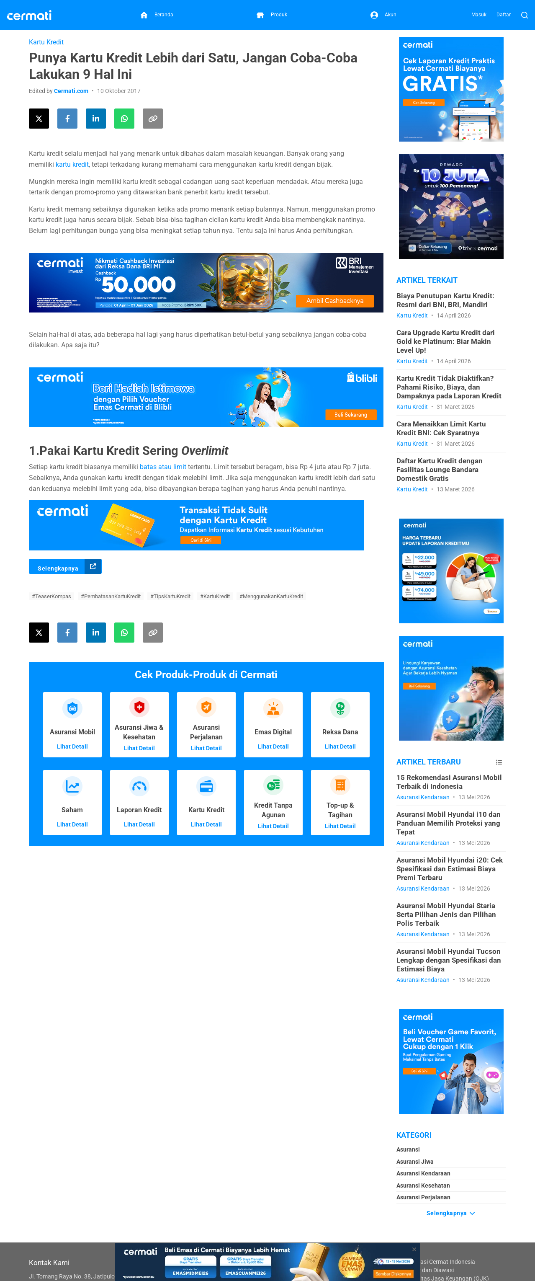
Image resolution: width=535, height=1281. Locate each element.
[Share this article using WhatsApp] (124, 118)
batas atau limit (163, 467)
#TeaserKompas (51, 596)
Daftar (503, 15)
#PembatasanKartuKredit (111, 596)
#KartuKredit (215, 596)
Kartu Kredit (46, 42)
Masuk (478, 15)
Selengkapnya (69, 566)
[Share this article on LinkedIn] (96, 118)
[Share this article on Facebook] (67, 118)
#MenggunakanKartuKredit (271, 596)
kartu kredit (72, 164)
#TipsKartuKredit (170, 596)
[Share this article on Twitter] (39, 118)
